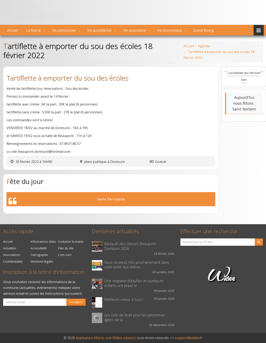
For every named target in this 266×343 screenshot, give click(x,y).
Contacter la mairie (71, 242)
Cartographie (39, 255)
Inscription (76, 302)
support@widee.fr (189, 338)
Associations (11, 255)
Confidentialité (12, 261)
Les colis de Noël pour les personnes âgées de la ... (134, 317)
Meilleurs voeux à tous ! (124, 299)
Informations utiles (43, 242)
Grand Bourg (203, 30)
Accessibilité (39, 248)
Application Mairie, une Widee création (106, 338)
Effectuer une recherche (209, 231)
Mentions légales (42, 261)
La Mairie (33, 30)
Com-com (64, 255)
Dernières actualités (115, 231)
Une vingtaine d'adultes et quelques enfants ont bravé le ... (134, 283)
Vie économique (169, 30)
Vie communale (64, 30)
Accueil (12, 30)
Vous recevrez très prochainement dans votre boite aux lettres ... (136, 265)
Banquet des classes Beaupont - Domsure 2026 (131, 246)
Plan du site (66, 248)
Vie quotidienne (99, 30)
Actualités (9, 248)
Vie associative (134, 30)
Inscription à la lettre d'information (43, 272)
